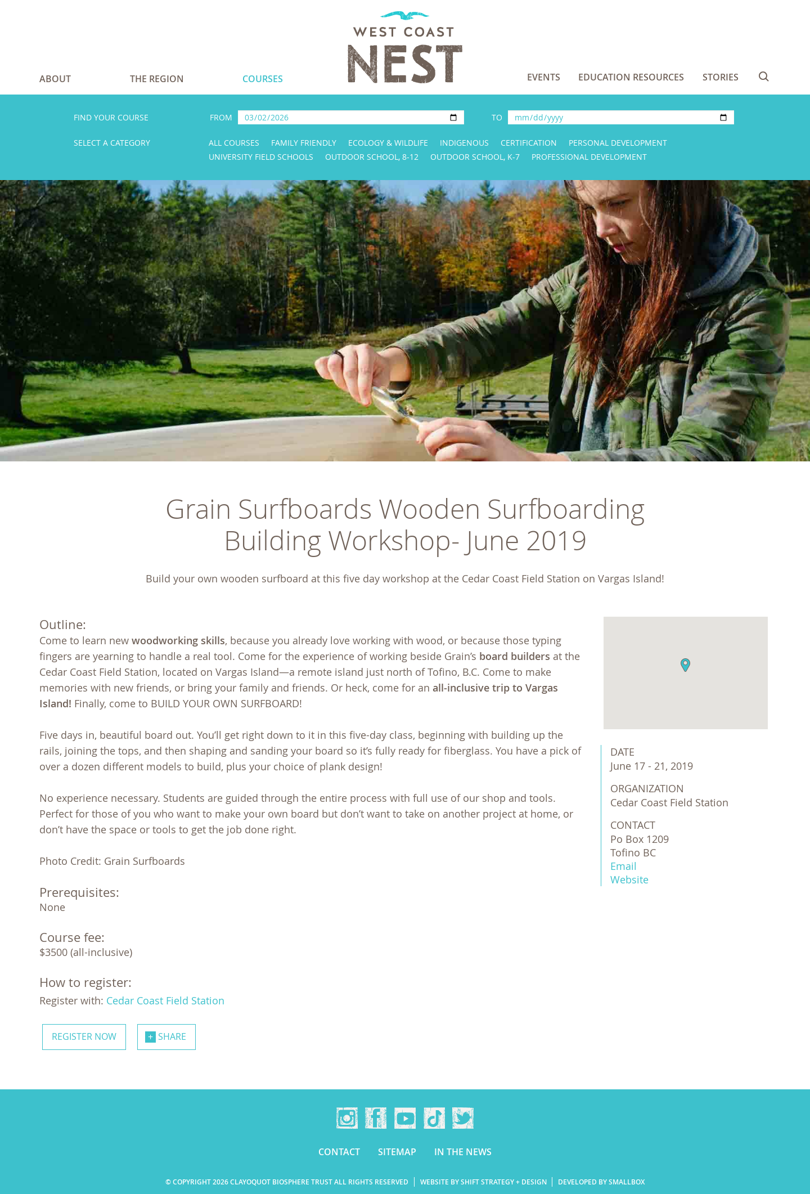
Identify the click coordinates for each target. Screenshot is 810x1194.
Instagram (347, 1118)
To (497, 117)
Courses (262, 79)
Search (764, 76)
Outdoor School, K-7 (475, 156)
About (55, 79)
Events (543, 77)
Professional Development (589, 156)
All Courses (234, 142)
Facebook (375, 1118)
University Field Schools (261, 156)
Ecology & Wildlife (388, 142)
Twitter (463, 1118)
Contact (339, 1152)
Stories (721, 77)
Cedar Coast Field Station (165, 1000)
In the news (463, 1152)
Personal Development (618, 142)
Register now (84, 1036)
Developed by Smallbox (601, 1182)
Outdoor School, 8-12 (371, 156)
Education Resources (631, 77)
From (221, 117)
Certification (529, 142)
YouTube (405, 1118)
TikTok (434, 1118)
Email (623, 866)
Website (629, 879)
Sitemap (397, 1152)
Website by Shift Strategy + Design (483, 1182)
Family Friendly (303, 142)
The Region (157, 79)
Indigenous (464, 142)
